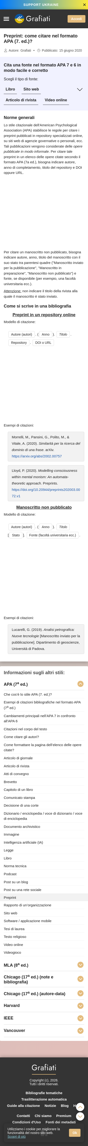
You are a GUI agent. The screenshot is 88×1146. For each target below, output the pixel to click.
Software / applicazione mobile (27, 921)
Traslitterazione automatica (44, 1099)
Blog (65, 1106)
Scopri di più (17, 1136)
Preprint (10, 897)
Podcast (10, 874)
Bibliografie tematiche (44, 1093)
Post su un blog (16, 882)
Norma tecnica (15, 866)
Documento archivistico (22, 826)
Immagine (11, 834)
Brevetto (10, 782)
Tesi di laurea (14, 929)
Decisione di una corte (21, 805)
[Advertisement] (44, 212)
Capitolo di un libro (18, 790)
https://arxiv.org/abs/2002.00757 (37, 456)
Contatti (23, 1116)
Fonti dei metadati (61, 1122)
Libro (10, 89)
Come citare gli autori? (21, 737)
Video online (56, 100)
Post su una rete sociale (22, 890)
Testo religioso (15, 937)
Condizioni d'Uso (26, 1122)
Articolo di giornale (18, 758)
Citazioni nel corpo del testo (25, 729)
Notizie (50, 1106)
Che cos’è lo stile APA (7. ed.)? (28, 694)
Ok (75, 1133)
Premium (63, 1116)
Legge (9, 850)
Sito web (31, 89)
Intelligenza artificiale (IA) (23, 842)
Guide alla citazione (23, 1106)
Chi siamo (43, 1116)
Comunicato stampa (19, 797)
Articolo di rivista (21, 100)
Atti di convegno (16, 774)
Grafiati (25, 50)
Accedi (76, 19)
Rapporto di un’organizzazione (27, 905)
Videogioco (12, 952)
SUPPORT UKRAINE (41, 5)
